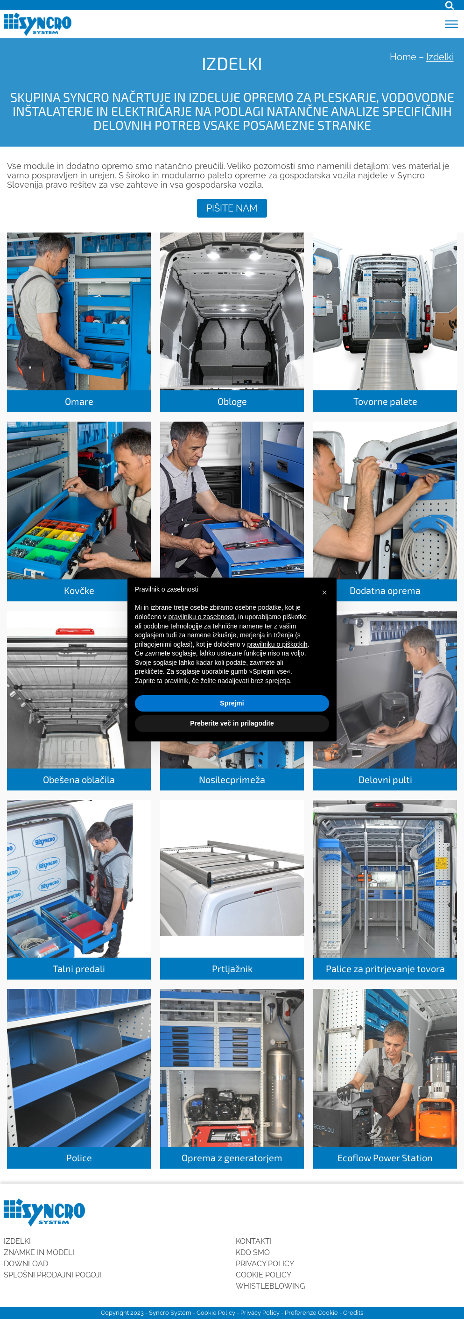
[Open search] (449, 5)
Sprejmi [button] (232, 703)
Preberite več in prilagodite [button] (232, 723)
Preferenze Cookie (311, 1312)
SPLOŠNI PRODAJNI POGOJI (53, 1274)
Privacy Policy (265, 1263)
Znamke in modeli (39, 1252)
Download (26, 1263)
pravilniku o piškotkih (277, 644)
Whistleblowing (270, 1286)
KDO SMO (253, 1252)
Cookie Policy (263, 1274)
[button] (324, 592)
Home (403, 57)
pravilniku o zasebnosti (202, 617)
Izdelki (17, 1241)
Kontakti (254, 1241)
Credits (353, 1312)
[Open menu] (451, 24)
